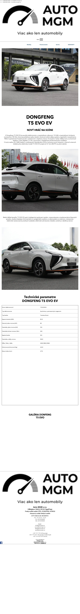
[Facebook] (40, 543)
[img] (40, 37)
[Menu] (40, 39)
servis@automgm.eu (40, 527)
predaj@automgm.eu (16, 0)
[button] (29, 44)
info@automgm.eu (40, 525)
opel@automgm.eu (40, 530)
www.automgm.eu (40, 539)
